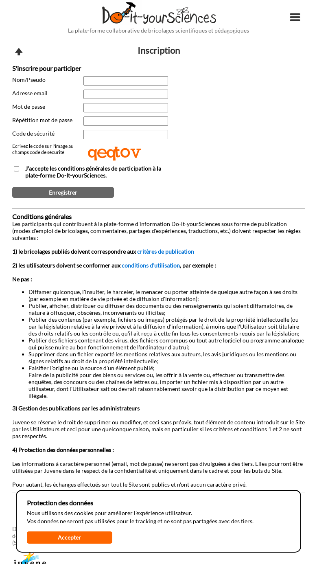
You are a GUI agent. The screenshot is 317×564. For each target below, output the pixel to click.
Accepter (69, 537)
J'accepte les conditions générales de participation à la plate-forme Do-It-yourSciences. (93, 172)
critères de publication (165, 251)
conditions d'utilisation (151, 265)
